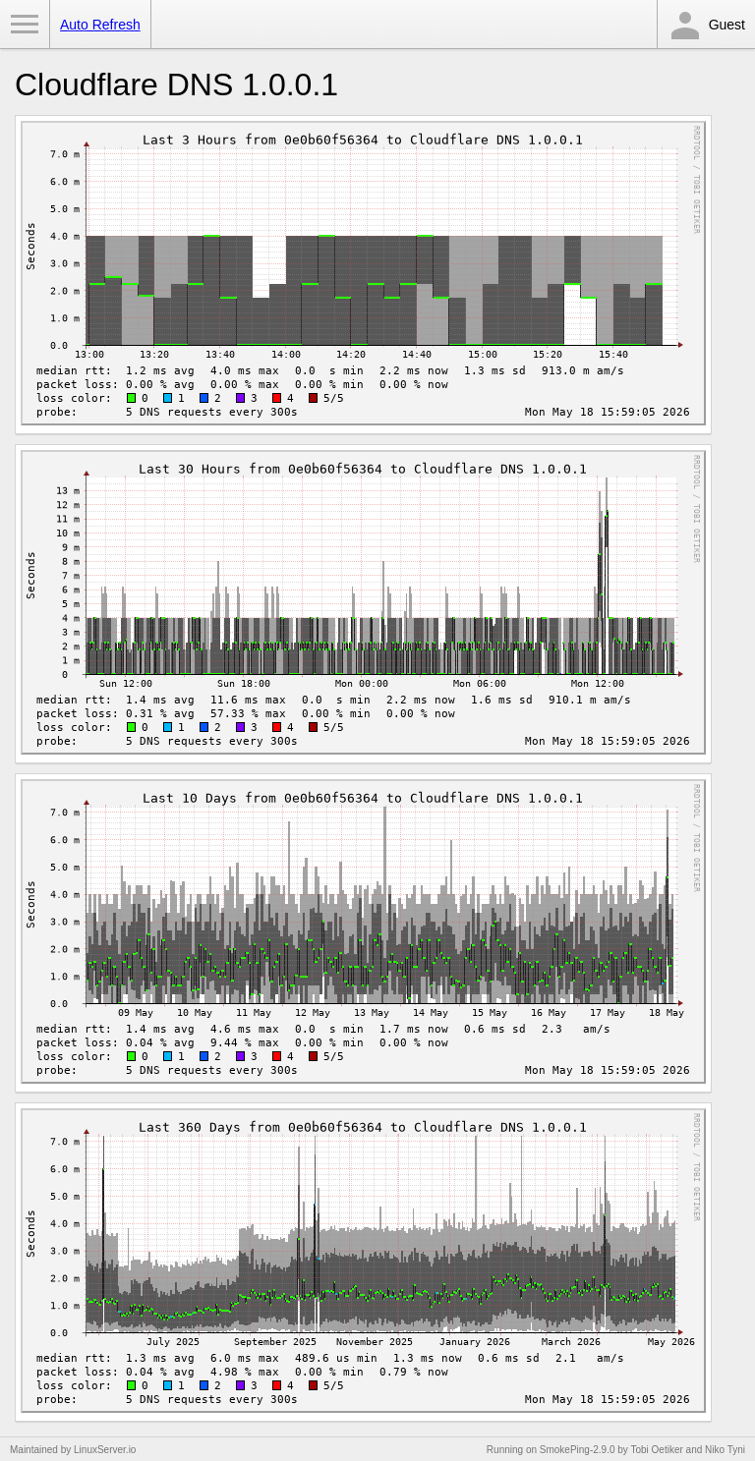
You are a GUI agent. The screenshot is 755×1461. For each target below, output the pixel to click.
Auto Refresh (100, 24)
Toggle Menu (24, 24)
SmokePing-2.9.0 (577, 1449)
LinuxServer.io (105, 1449)
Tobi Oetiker (656, 1449)
